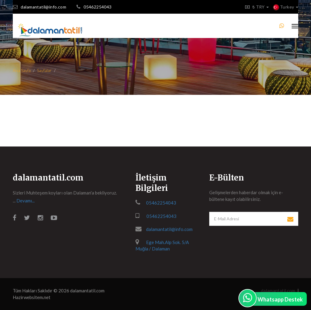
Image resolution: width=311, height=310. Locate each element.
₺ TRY (255, 6)
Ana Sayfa (22, 70)
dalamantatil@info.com (43, 6)
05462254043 (98, 6)
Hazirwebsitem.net (31, 297)
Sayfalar (44, 70)
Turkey (285, 6)
